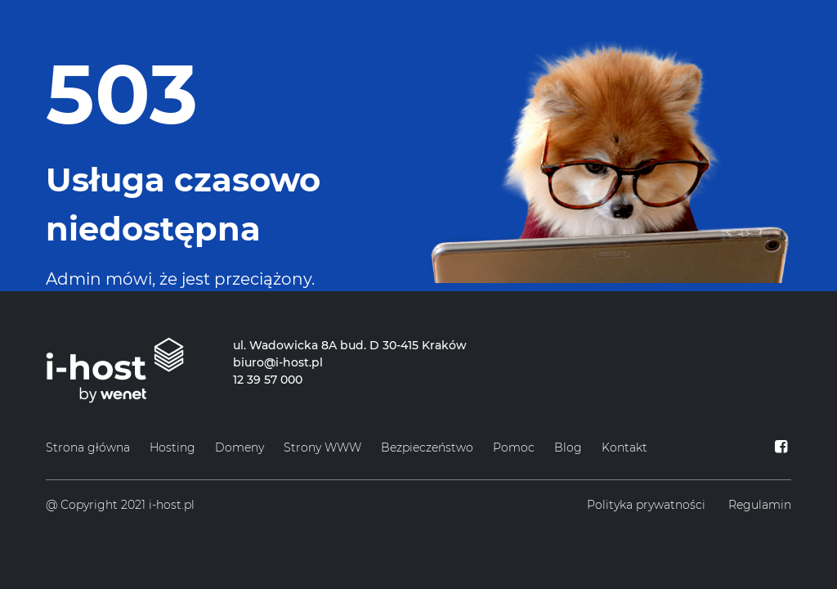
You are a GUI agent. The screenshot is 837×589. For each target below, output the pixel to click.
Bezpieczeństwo (427, 447)
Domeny (239, 447)
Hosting (172, 447)
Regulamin (759, 504)
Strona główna (88, 447)
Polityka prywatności (646, 504)
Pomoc (514, 447)
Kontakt (624, 447)
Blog (568, 447)
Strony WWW (322, 447)
